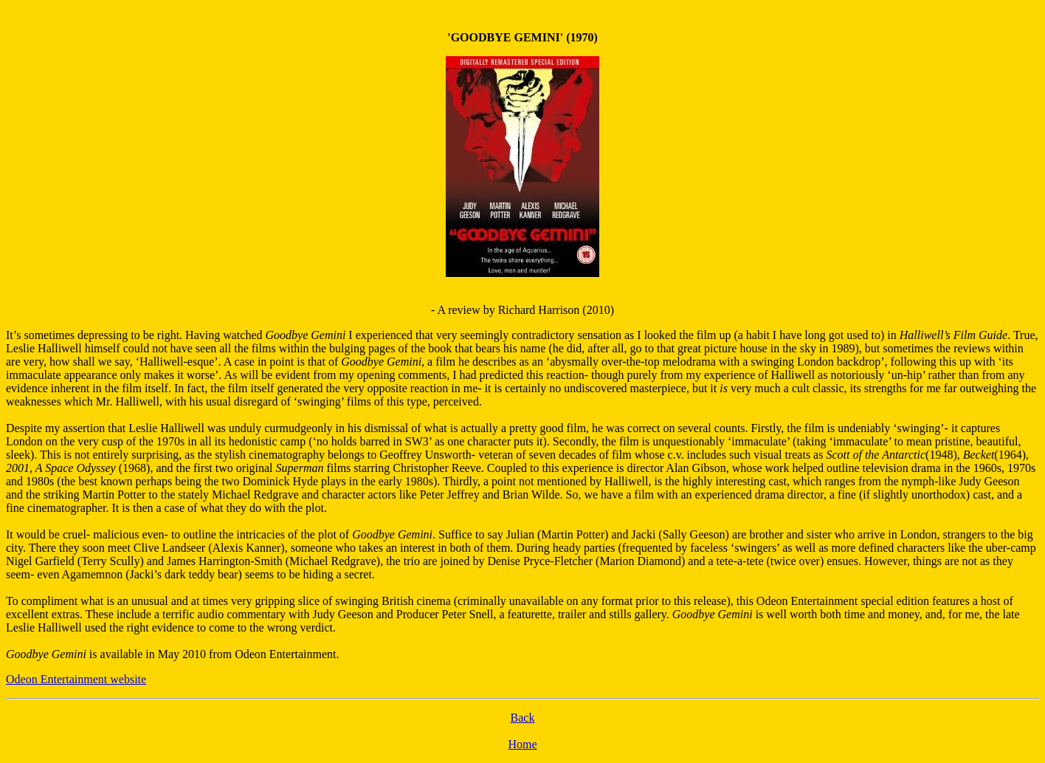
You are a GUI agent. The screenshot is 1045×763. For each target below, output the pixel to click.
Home (522, 744)
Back (523, 717)
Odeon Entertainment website (76, 679)
